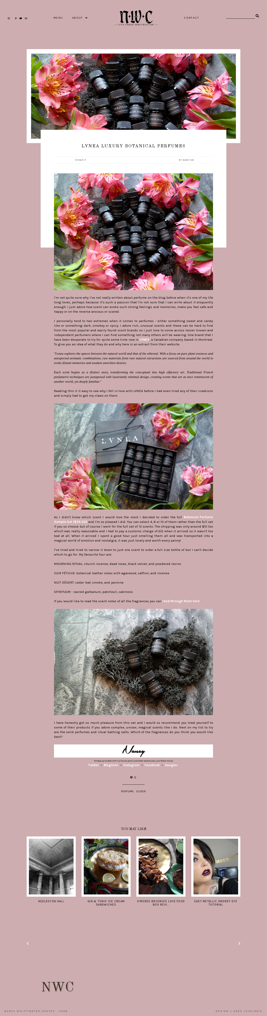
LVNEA (144, 340)
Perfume (127, 791)
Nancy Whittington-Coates (29, 1011)
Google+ (171, 765)
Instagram (131, 765)
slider (141, 791)
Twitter (93, 765)
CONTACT (191, 17)
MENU (58, 17)
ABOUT (77, 17)
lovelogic (253, 1011)
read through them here (181, 601)
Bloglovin (111, 765)
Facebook (152, 765)
